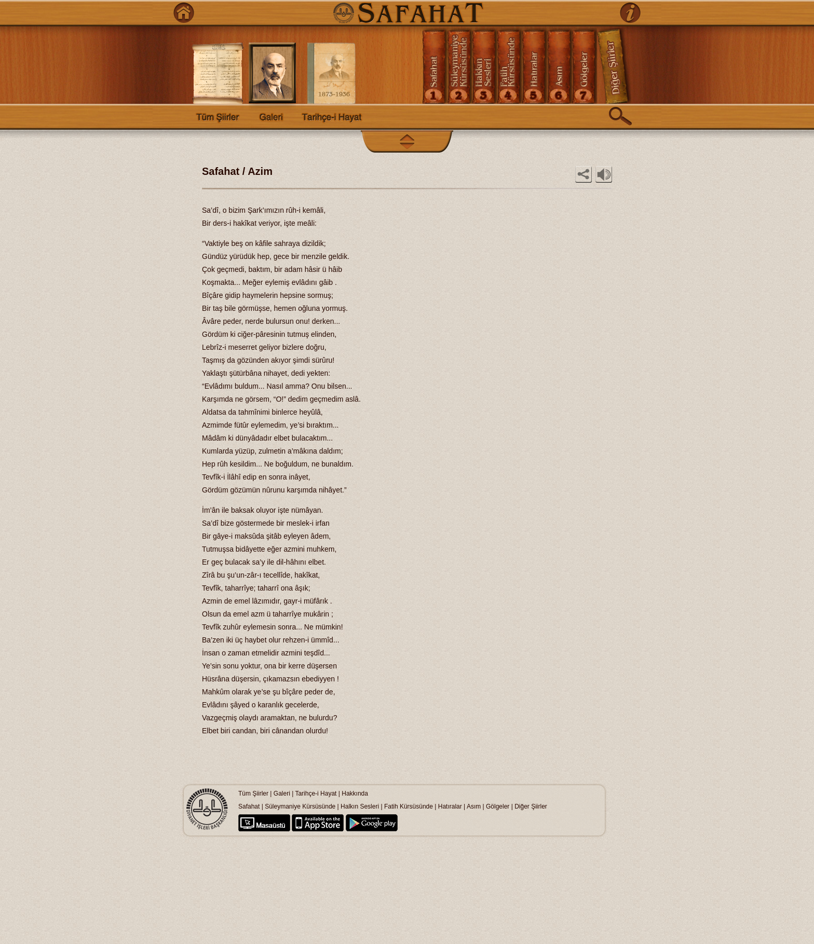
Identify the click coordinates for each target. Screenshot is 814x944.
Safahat (249, 806)
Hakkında (355, 793)
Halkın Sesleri (360, 806)
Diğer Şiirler (530, 806)
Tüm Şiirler (253, 793)
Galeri (282, 793)
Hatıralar (450, 806)
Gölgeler (497, 806)
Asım (475, 806)
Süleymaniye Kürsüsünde (300, 806)
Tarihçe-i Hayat (315, 793)
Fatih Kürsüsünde (408, 806)
